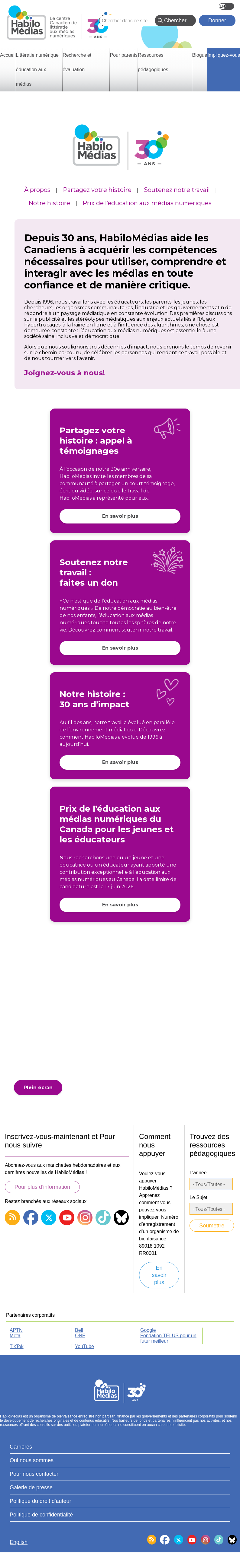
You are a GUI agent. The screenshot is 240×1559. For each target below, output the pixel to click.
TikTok (17, 1346)
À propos (37, 189)
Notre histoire (49, 203)
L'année (198, 1172)
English (226, 6)
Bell (79, 1330)
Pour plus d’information (42, 1187)
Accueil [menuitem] (8, 55)
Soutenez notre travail (177, 189)
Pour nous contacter (34, 1474)
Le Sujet (198, 1197)
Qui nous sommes (32, 1460)
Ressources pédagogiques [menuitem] (153, 62)
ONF (80, 1335)
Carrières (21, 1447)
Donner (217, 20)
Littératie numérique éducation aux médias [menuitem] (37, 69)
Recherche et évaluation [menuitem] (77, 62)
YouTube (84, 1346)
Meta (15, 1335)
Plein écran (38, 1087)
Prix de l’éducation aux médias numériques (147, 203)
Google (148, 1330)
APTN (16, 1330)
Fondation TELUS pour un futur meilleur (168, 1338)
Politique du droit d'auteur (40, 1501)
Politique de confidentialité (41, 1515)
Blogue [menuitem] (199, 55)
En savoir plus (120, 516)
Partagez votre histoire (97, 189)
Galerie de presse (31, 1487)
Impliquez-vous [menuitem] (223, 55)
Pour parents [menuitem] (124, 55)
